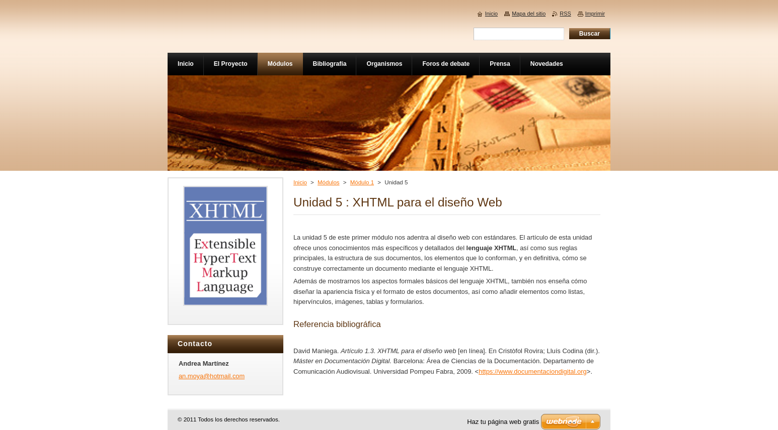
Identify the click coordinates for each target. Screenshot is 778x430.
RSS (565, 14)
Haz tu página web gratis (503, 421)
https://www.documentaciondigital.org (533, 371)
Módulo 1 (362, 182)
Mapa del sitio (529, 14)
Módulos (329, 182)
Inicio (300, 182)
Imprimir (595, 14)
